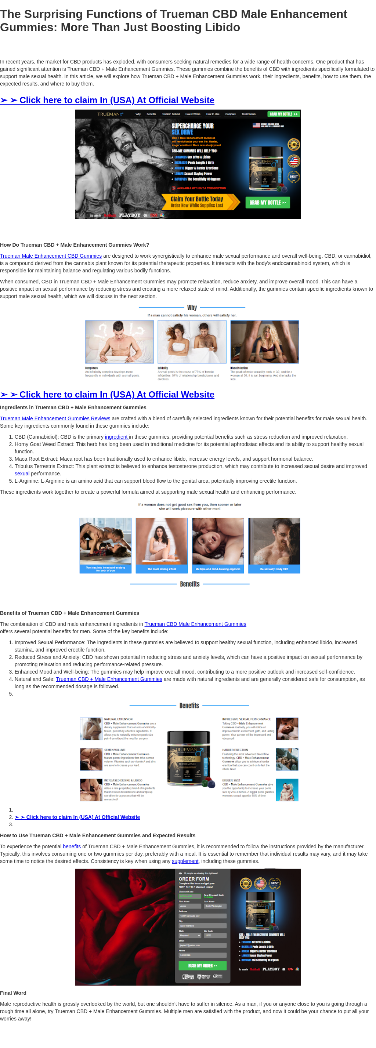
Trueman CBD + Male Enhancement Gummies (109, 679)
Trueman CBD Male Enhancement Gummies (195, 624)
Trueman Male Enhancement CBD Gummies (51, 256)
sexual (23, 473)
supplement (185, 861)
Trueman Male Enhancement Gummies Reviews (55, 418)
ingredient (117, 437)
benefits (72, 846)
